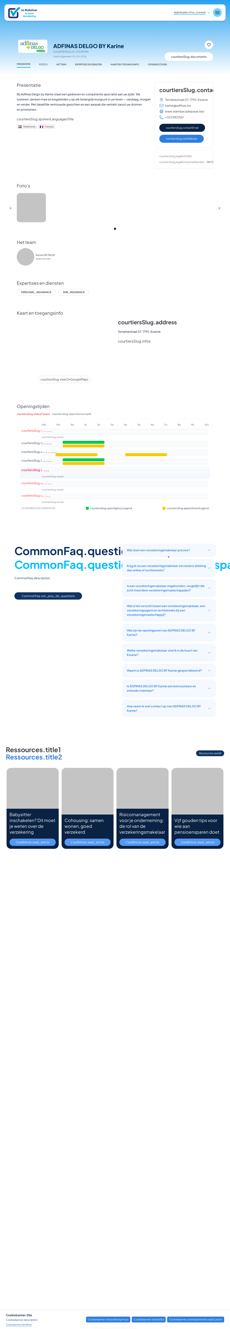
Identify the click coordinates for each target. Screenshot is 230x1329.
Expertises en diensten (88, 64)
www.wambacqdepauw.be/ (184, 111)
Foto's (43, 64)
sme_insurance (74, 292)
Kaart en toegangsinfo (125, 64)
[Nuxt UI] (25, 12)
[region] (115, 208)
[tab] (115, 229)
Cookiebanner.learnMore (19, 1324)
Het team (61, 64)
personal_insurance (36, 292)
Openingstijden (157, 64)
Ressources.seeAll (210, 753)
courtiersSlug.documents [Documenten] (188, 57)
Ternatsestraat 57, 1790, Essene (186, 100)
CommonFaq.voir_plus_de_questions (48, 596)
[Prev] (11, 208)
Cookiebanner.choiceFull (149, 1319)
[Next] (219, 208)
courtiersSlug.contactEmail (182, 127)
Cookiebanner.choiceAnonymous (108, 1319)
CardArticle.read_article (32, 842)
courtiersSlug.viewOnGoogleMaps (64, 379)
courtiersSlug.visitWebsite (181, 138)
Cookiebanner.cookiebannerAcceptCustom (195, 1319)
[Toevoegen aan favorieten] (208, 44)
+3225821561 (174, 117)
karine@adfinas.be (178, 105)
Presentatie (23, 64)
